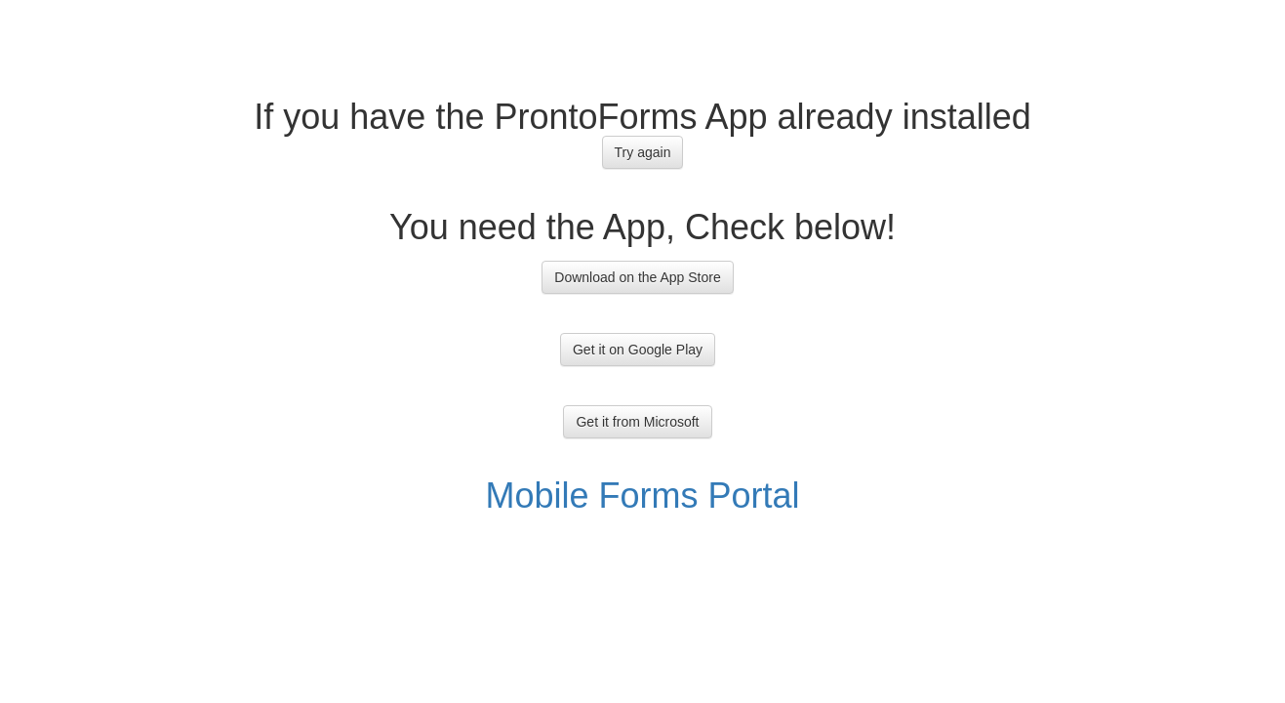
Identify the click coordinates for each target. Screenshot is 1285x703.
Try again (643, 152)
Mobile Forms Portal (642, 496)
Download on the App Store (637, 277)
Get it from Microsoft (637, 422)
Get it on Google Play (638, 349)
